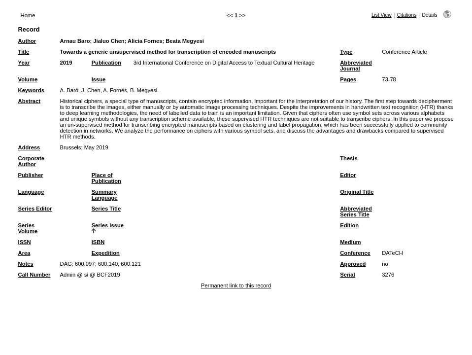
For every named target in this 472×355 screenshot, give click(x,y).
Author (27, 41)
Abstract (29, 101)
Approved (353, 264)
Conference (355, 253)
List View (381, 15)
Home (28, 15)
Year (24, 63)
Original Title (356, 192)
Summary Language (105, 195)
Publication (106, 63)
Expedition (106, 253)
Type (346, 52)
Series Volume (28, 228)
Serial (347, 275)
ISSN (24, 242)
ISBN (98, 242)
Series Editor (35, 209)
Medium (350, 242)
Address (29, 147)
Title (24, 52)
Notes (26, 264)
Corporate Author (31, 161)
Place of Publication (106, 178)
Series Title (106, 209)
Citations (407, 15)
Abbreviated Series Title (356, 211)
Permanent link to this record (236, 285)
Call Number (34, 275)
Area (24, 253)
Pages (348, 79)
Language (31, 192)
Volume (28, 79)
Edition (349, 225)
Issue (99, 79)
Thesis (348, 158)
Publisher (30, 175)
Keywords (31, 90)
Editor (348, 175)
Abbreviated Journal (356, 65)
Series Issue (108, 225)
